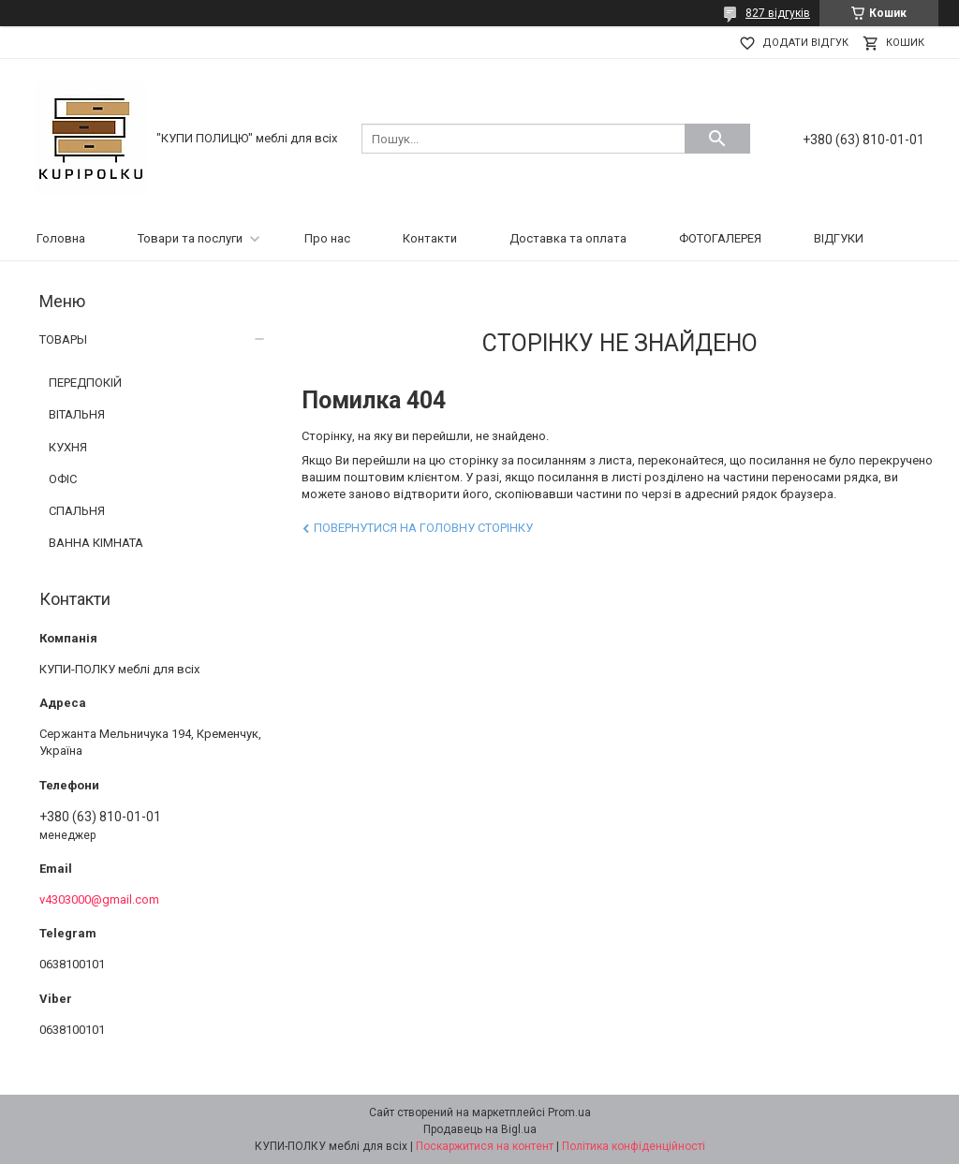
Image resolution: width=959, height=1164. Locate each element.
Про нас (327, 238)
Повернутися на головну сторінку (423, 528)
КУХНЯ (68, 447)
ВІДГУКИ (838, 238)
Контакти (430, 238)
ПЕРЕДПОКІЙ (85, 383)
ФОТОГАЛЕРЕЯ (720, 238)
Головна (61, 238)
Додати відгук (805, 43)
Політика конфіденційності (633, 1146)
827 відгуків (777, 13)
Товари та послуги (190, 238)
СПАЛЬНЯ (77, 511)
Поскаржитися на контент (484, 1146)
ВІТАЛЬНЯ (77, 414)
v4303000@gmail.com (99, 899)
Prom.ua (569, 1112)
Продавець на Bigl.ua (480, 1129)
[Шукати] (717, 139)
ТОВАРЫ (63, 339)
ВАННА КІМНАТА (96, 543)
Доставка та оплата (568, 238)
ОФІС (63, 479)
